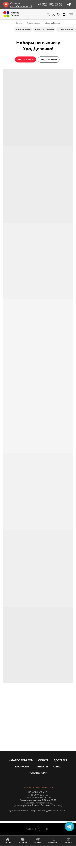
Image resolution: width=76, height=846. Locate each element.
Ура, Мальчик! (49, 59)
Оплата (43, 760)
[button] (48, 14)
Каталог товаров (21, 760)
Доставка (60, 760)
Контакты (41, 766)
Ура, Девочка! (25, 59)
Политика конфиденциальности (38, 787)
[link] (53, 14)
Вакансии (22, 766)
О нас (57, 766)
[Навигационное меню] (71, 14)
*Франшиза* (38, 772)
